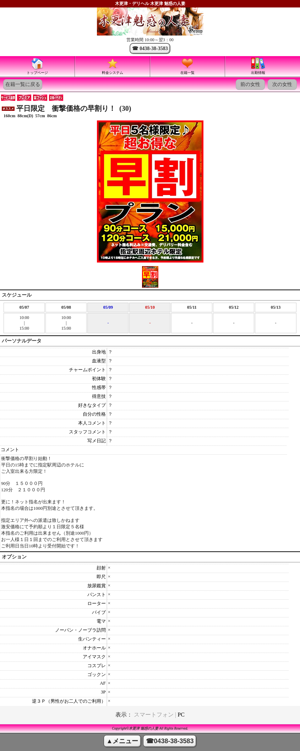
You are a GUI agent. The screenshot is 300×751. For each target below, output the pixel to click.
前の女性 (250, 84)
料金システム (113, 66)
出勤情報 (258, 66)
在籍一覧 (187, 66)
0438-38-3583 (154, 48)
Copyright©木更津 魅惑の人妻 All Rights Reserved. (150, 728)
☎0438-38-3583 (169, 741)
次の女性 (282, 84)
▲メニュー (122, 741)
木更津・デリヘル (132, 3)
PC (181, 715)
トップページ (37, 66)
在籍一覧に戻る (22, 84)
